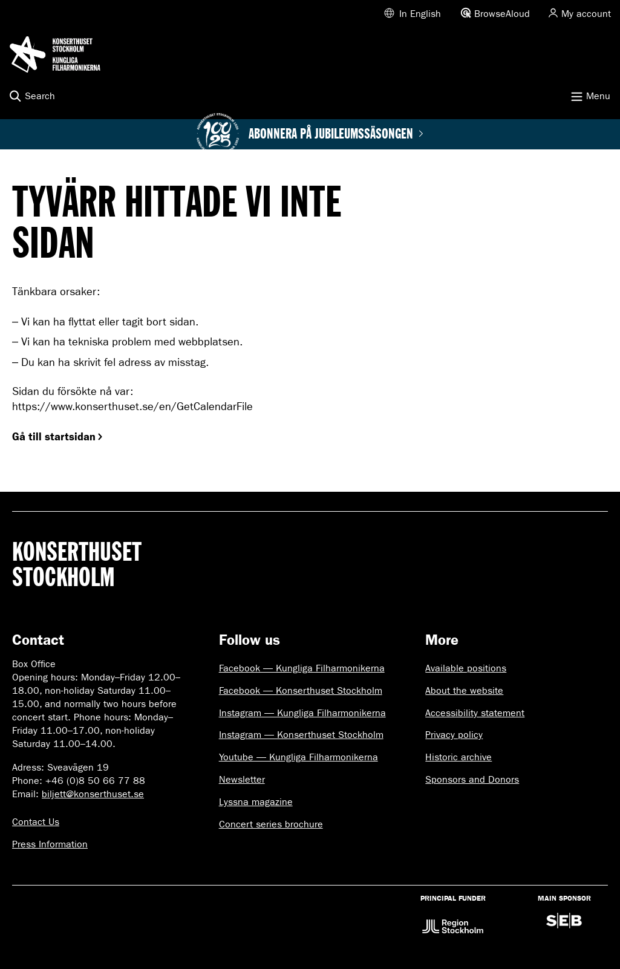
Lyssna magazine (256, 802)
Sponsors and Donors (472, 779)
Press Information (50, 844)
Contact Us (35, 821)
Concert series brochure (271, 824)
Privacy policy (454, 734)
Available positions (465, 668)
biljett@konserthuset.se (93, 794)
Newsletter (242, 779)
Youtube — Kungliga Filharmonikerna (298, 757)
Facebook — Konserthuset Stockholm (300, 690)
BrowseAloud (502, 13)
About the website (464, 690)
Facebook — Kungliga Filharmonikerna (302, 668)
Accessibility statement (474, 713)
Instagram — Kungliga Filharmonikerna (302, 713)
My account (586, 13)
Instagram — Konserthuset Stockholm (301, 734)
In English (420, 13)
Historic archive (458, 757)
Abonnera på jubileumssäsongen (336, 134)
